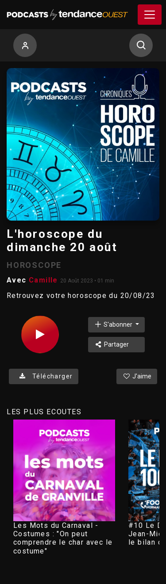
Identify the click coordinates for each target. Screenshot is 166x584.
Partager (111, 344)
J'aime (136, 376)
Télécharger (44, 376)
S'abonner (114, 324)
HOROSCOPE (34, 265)
